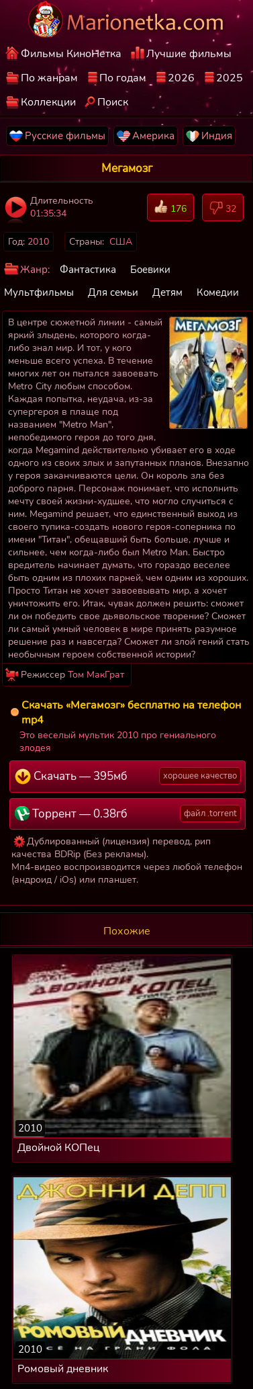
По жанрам (49, 78)
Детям (167, 292)
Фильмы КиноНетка (71, 53)
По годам (122, 78)
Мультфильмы (39, 292)
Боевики (150, 269)
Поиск (112, 102)
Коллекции (48, 102)
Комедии (218, 292)
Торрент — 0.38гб (128, 813)
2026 (181, 78)
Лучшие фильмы (189, 53)
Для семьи (113, 292)
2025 (229, 78)
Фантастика (88, 269)
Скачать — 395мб (128, 776)
